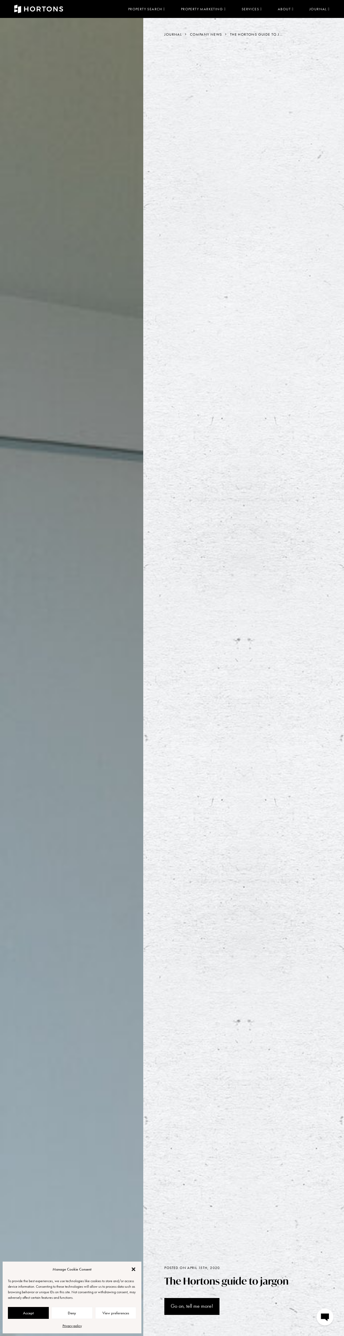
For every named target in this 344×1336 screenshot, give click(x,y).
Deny (72, 1313)
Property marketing (203, 9)
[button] (133, 1269)
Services (252, 9)
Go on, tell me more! (192, 1305)
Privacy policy (72, 1325)
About (286, 9)
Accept (28, 1313)
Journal (319, 9)
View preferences (115, 1313)
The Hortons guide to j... (256, 34)
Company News (206, 34)
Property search (146, 9)
